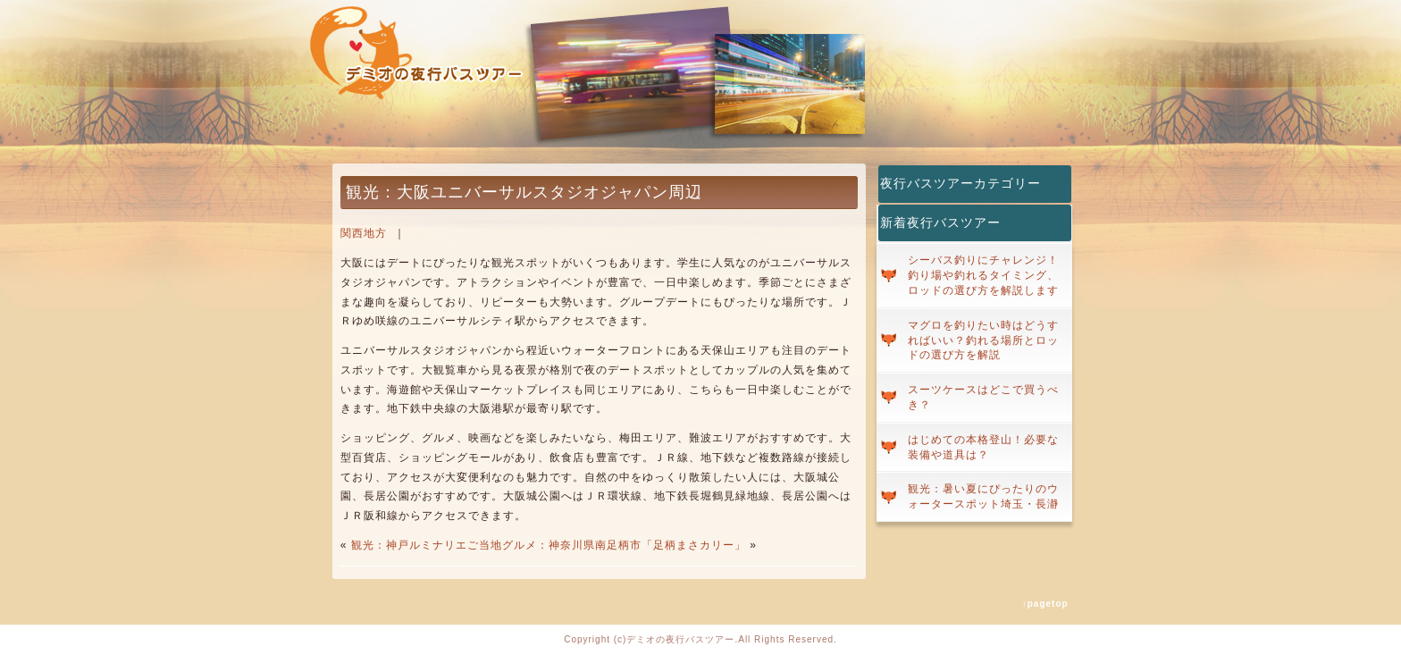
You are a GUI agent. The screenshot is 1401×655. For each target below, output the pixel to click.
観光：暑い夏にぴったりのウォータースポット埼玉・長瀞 (983, 496)
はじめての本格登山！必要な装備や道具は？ (983, 447)
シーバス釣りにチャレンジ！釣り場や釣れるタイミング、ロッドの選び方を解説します (983, 275)
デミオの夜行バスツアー (680, 639)
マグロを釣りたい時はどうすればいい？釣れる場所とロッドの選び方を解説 (983, 340)
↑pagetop (1045, 604)
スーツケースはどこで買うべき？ (983, 397)
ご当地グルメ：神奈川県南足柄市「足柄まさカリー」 (606, 545)
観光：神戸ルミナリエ (409, 545)
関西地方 (363, 233)
